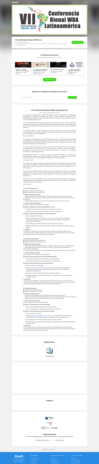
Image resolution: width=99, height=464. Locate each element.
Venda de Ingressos (55, 463)
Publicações (53, 457)
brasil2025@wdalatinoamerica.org (47, 218)
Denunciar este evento (49, 449)
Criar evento (73, 457)
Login (85, 2)
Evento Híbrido (33, 463)
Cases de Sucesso (74, 459)
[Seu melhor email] (45, 97)
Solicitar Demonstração (75, 461)
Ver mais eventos (49, 79)
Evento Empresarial (34, 457)
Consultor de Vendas (75, 463)
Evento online (33, 461)
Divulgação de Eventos (55, 461)
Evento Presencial (34, 459)
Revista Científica (54, 459)
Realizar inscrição (77, 42)
